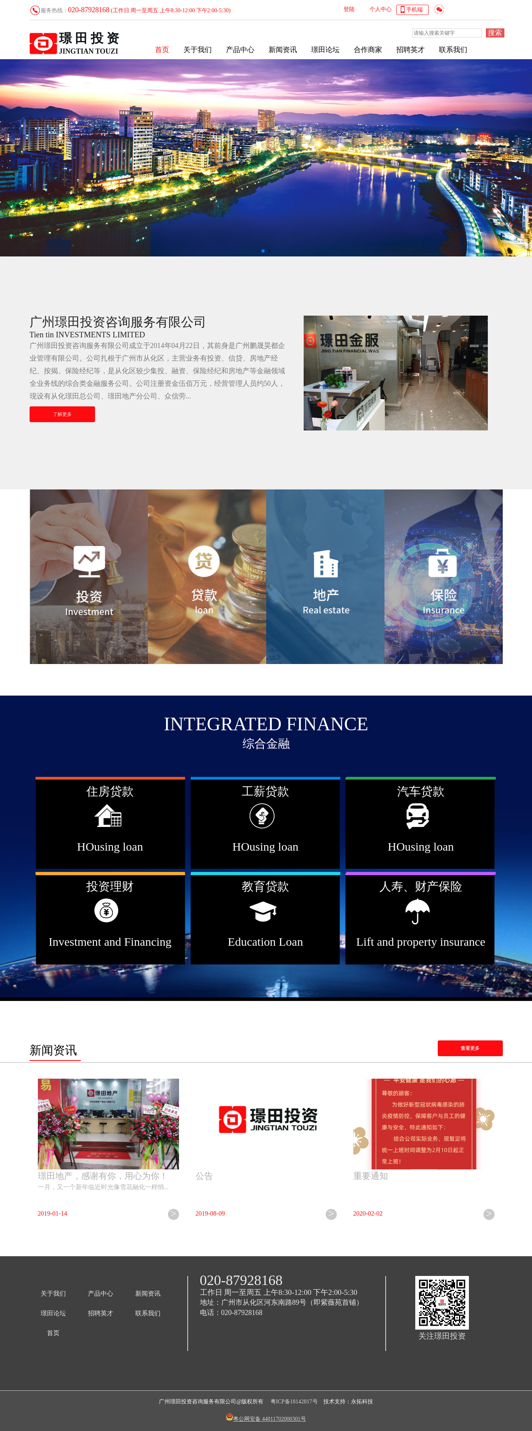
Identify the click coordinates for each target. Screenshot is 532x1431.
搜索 (495, 33)
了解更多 (62, 414)
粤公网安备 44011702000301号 (269, 1419)
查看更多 (470, 1048)
